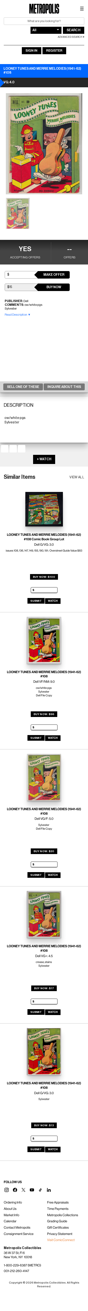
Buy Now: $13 (44, 1125)
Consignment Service (19, 1234)
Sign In (31, 50)
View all (76, 477)
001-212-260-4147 (16, 1271)
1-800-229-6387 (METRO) (22, 1265)
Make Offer (53, 274)
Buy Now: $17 (44, 988)
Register (54, 50)
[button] (6, 1190)
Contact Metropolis (17, 1227)
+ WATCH (44, 459)
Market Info (11, 1215)
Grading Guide (57, 1221)
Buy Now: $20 (44, 851)
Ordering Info (13, 1202)
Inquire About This (64, 387)
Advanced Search (70, 37)
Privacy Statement (60, 1234)
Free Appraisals (58, 1202)
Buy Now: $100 (44, 576)
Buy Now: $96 (44, 714)
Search (73, 30)
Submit (36, 600)
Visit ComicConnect (61, 1240)
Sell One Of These (23, 387)
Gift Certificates (58, 1227)
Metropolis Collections (62, 1215)
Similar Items (19, 477)
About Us (10, 1209)
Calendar (10, 1221)
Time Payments (58, 1209)
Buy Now (53, 287)
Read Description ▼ (18, 314)
